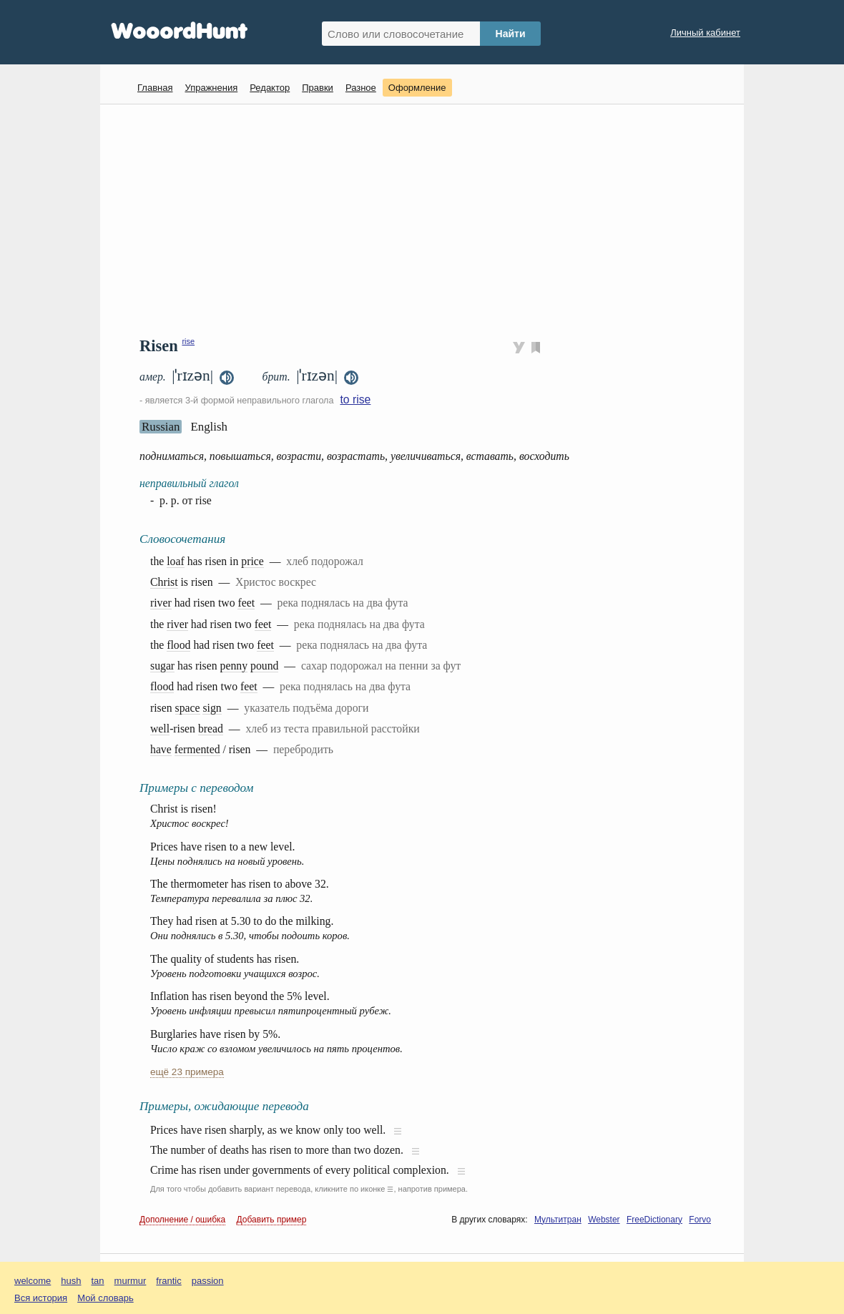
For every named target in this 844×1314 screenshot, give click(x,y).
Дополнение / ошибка (182, 1220)
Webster (603, 1220)
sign (211, 708)
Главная (154, 87)
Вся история (40, 1298)
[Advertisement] (427, 219)
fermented (197, 749)
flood (178, 645)
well (160, 728)
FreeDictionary (654, 1220)
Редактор (270, 87)
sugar (162, 666)
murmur (130, 1280)
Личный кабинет (705, 32)
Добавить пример (272, 1220)
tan (98, 1280)
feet (246, 603)
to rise (355, 399)
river (161, 603)
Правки (317, 87)
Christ (164, 582)
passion (208, 1280)
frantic (168, 1280)
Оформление (417, 87)
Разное (360, 87)
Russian (161, 426)
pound (264, 666)
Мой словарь (105, 1298)
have (161, 749)
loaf (176, 561)
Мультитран (558, 1220)
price (252, 561)
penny (234, 666)
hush (71, 1280)
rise (188, 341)
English (208, 426)
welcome (32, 1280)
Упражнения (211, 87)
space (187, 708)
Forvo (700, 1220)
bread (210, 728)
